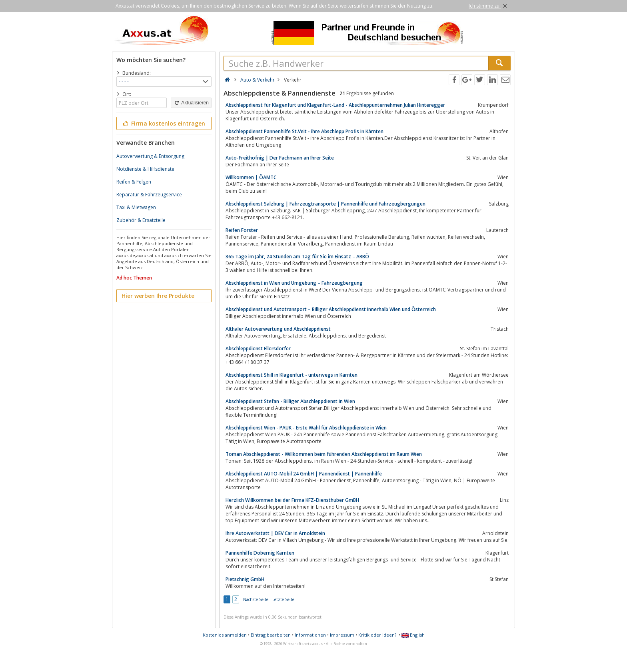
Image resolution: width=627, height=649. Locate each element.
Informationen (310, 635)
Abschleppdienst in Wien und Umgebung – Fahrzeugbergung (294, 283)
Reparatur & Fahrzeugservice (149, 194)
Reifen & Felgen (133, 181)
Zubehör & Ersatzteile (141, 220)
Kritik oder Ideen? (377, 635)
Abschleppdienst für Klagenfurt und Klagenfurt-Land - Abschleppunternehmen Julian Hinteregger (335, 105)
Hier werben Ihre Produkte (158, 296)
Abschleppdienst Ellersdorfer (258, 348)
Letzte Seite (283, 599)
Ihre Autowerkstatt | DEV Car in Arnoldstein (275, 533)
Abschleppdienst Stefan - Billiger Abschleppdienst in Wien (290, 401)
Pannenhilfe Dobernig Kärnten (260, 552)
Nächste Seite (255, 599)
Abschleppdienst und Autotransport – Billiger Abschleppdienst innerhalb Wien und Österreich (331, 309)
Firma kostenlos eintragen (163, 123)
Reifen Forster (242, 230)
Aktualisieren (191, 103)
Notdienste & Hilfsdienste (145, 169)
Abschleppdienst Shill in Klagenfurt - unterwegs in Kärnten (291, 374)
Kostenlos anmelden (225, 635)
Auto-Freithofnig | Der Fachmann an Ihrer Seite (280, 157)
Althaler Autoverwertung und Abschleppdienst (278, 328)
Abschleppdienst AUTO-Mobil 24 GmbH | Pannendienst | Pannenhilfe (304, 473)
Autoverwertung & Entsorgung (150, 156)
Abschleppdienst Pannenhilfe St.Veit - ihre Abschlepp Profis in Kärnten (304, 131)
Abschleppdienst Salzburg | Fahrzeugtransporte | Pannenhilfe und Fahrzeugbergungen (325, 203)
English (413, 635)
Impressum (342, 635)
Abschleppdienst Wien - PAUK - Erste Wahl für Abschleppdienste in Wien (306, 427)
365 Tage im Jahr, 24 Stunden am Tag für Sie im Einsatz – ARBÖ (297, 256)
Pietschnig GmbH (245, 579)
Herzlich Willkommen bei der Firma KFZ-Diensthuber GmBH (292, 500)
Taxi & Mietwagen (136, 207)
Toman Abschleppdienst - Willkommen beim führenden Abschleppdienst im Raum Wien (324, 454)
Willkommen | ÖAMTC (251, 177)
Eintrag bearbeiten (271, 635)
